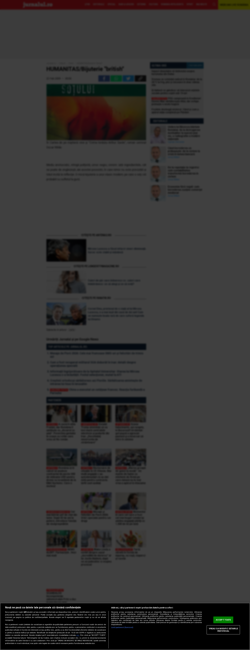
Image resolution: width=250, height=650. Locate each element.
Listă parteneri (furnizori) (122, 627)
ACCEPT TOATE (223, 620)
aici (77, 635)
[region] (125, 626)
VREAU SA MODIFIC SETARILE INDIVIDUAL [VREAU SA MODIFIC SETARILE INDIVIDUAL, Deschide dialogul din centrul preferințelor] (223, 629)
